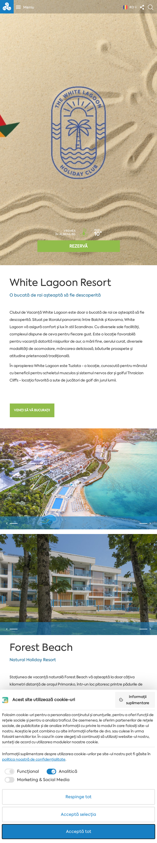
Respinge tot (78, 796)
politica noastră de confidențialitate (33, 759)
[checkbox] (21, 771)
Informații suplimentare (134, 699)
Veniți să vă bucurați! (32, 410)
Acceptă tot (78, 831)
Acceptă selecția (78, 814)
